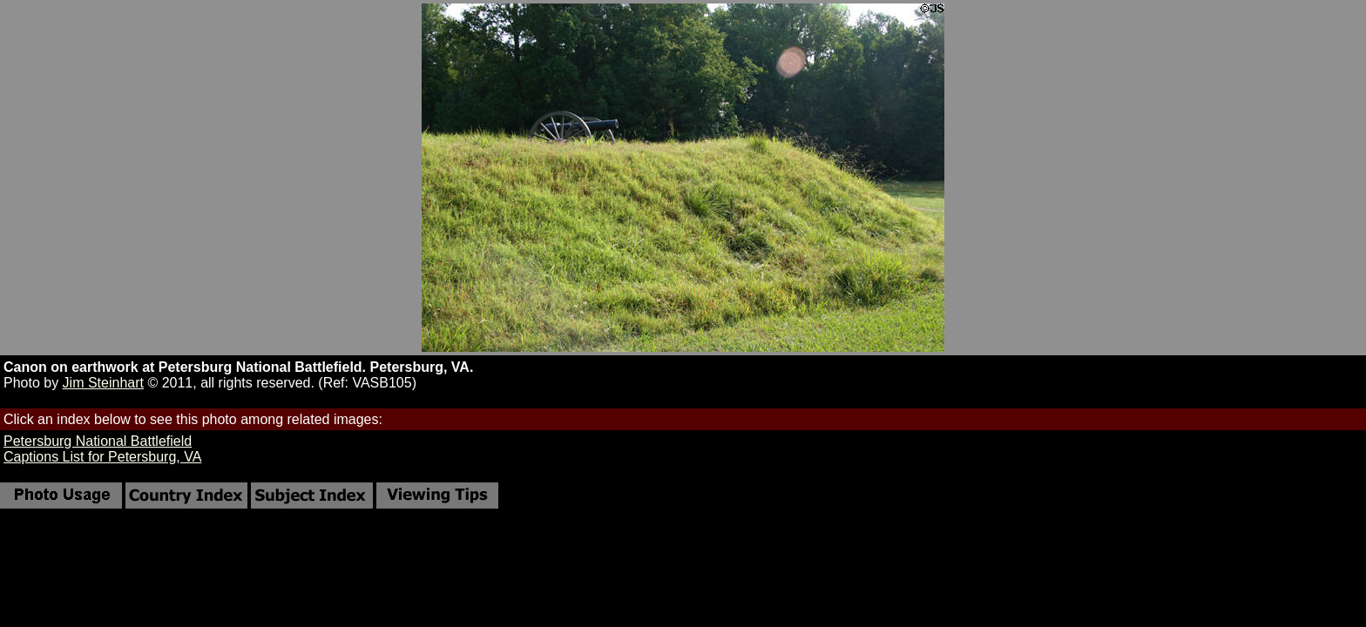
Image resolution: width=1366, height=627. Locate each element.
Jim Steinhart (103, 382)
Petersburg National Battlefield (97, 441)
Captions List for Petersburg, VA (102, 456)
